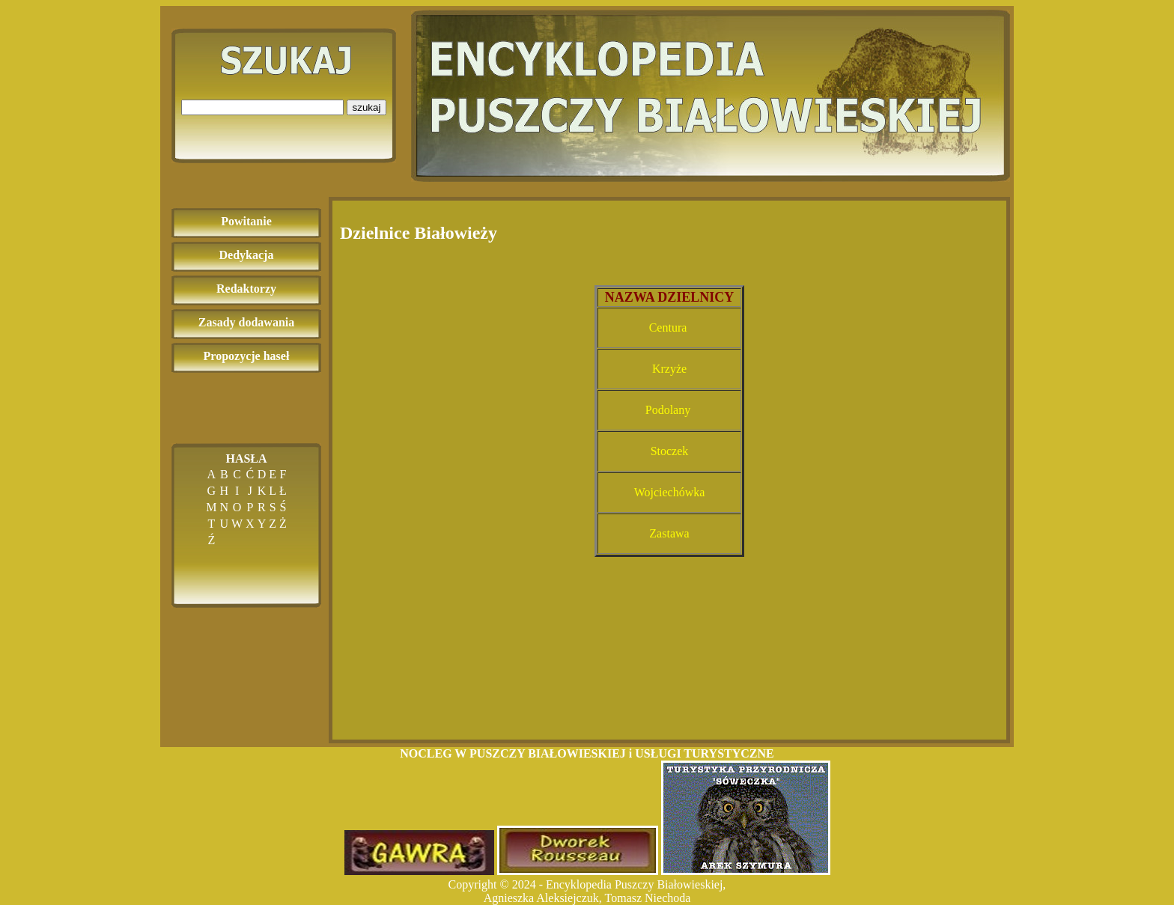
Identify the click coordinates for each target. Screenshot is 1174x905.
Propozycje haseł (247, 356)
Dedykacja (246, 255)
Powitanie (246, 221)
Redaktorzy (246, 288)
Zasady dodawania (246, 322)
